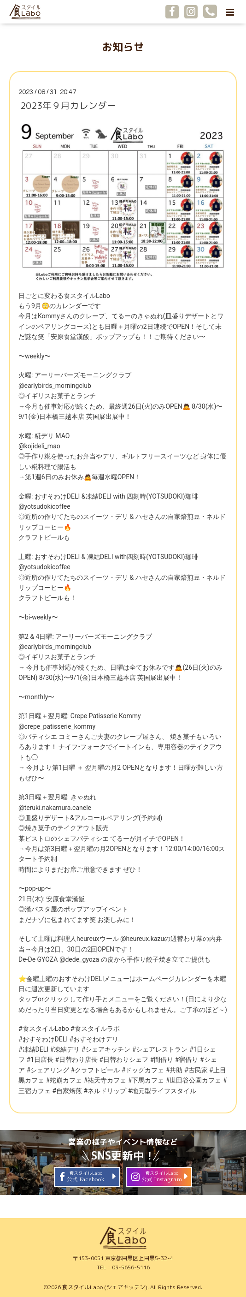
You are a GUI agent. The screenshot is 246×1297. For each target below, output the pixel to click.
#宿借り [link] (187, 1059)
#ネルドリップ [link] (105, 1091)
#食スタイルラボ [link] (95, 1028)
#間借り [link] (162, 1059)
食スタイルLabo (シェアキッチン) (104, 1287)
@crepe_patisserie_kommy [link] (56, 726)
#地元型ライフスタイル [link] (162, 1091)
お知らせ (123, 47)
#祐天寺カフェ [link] (105, 1080)
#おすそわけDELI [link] (43, 1039)
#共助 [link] (174, 1070)
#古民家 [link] (196, 1070)
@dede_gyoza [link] (79, 959)
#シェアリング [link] (47, 1070)
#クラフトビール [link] (95, 1070)
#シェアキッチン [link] (106, 1049)
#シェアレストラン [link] (160, 1049)
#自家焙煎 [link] (67, 1091)
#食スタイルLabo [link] (43, 1028)
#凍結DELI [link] (33, 1049)
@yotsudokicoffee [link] (44, 506)
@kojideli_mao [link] (39, 446)
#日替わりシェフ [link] (124, 1059)
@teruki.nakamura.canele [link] (54, 807)
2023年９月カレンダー (68, 105)
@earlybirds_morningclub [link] (54, 385)
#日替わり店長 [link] (76, 1059)
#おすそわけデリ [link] (94, 1039)
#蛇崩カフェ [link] (64, 1080)
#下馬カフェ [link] (146, 1080)
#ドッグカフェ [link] (143, 1070)
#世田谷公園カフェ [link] (194, 1080)
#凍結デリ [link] (65, 1049)
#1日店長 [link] (39, 1059)
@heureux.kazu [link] (142, 938)
